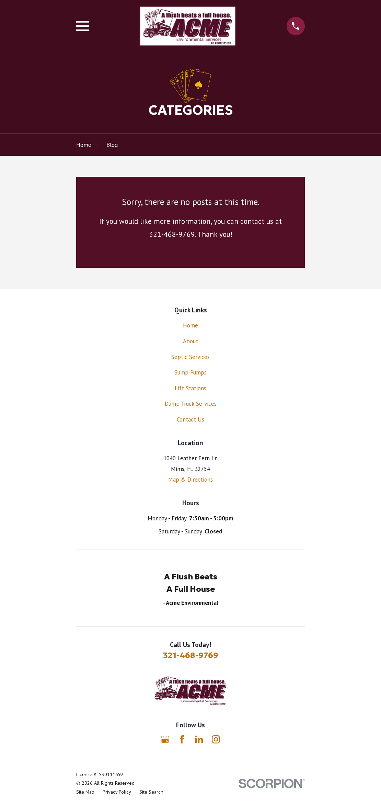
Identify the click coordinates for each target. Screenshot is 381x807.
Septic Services (190, 357)
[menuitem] (85, 792)
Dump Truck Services (191, 403)
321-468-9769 (190, 655)
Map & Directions (190, 479)
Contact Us (190, 419)
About (190, 341)
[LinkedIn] (199, 739)
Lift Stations (190, 388)
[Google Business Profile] (165, 739)
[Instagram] (216, 739)
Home (190, 325)
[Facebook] (182, 739)
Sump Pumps (190, 372)
